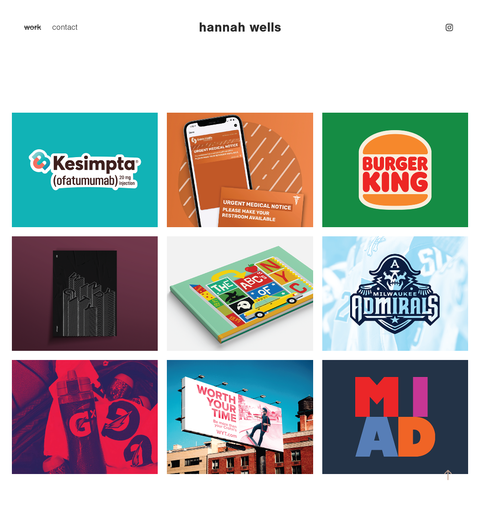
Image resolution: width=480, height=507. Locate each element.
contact (65, 27)
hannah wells (240, 27)
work (32, 27)
